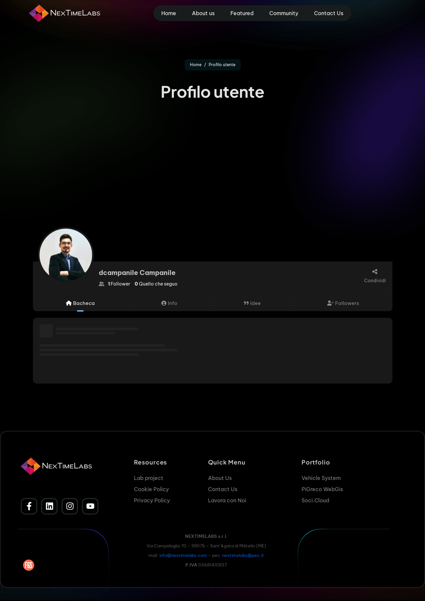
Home (168, 13)
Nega (317, 574)
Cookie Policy (316, 589)
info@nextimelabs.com (183, 555)
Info (169, 303)
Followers (343, 303)
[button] (412, 518)
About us (203, 13)
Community (283, 13)
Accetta (254, 574)
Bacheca (80, 303)
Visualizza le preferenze (383, 574)
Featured (241, 13)
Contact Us (328, 13)
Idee (252, 303)
